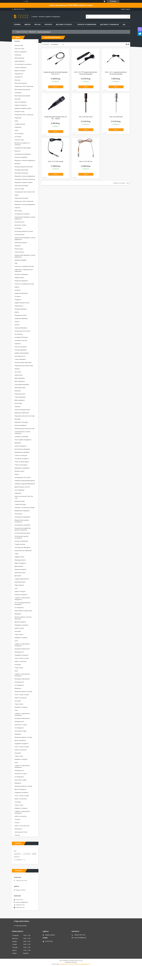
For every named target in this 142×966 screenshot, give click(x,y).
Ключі (16, 641)
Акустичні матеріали (21, 346)
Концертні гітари (19, 111)
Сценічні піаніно (19, 252)
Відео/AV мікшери (20, 70)
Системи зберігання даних (22, 533)
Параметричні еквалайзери (23, 148)
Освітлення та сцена (21, 724)
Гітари (16, 553)
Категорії (17, 41)
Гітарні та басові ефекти (22, 461)
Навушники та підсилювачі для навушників (24, 270)
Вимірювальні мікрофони (22, 452)
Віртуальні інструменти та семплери (22, 143)
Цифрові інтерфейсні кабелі (23, 108)
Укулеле (17, 321)
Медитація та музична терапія (24, 182)
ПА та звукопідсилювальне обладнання (23, 603)
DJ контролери (19, 133)
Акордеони (18, 299)
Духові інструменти (20, 622)
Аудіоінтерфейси (20, 61)
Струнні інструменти (21, 67)
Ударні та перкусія (20, 591)
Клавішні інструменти (21, 594)
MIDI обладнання (20, 381)
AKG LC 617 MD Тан (85, 161)
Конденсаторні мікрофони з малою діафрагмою (25, 218)
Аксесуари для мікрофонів (22, 517)
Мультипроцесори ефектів (22, 89)
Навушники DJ (19, 73)
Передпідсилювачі (20, 560)
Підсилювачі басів (20, 387)
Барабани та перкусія (21, 637)
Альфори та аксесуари (21, 436)
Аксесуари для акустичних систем (25, 192)
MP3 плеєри (18, 210)
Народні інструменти (21, 105)
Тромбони (18, 245)
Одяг (16, 263)
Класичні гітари (19, 140)
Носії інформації (19, 490)
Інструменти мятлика (21, 340)
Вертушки (17, 80)
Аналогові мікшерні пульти (22, 409)
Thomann (17, 835)
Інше (16, 588)
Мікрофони (32, 32)
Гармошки (18, 343)
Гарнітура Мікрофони (21, 328)
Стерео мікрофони (20, 359)
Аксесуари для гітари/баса (22, 525)
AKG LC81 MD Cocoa (85, 117)
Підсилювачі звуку (20, 572)
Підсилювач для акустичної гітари (25, 416)
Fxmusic (17, 822)
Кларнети (17, 207)
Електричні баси (19, 222)
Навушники (18, 118)
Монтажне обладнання (21, 274)
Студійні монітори (20, 124)
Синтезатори (18, 514)
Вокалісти (17, 151)
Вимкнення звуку (20, 501)
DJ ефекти (18, 296)
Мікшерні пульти (19, 471)
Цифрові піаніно (19, 277)
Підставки (17, 99)
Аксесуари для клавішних (22, 214)
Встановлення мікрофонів (22, 449)
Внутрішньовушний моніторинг (24, 166)
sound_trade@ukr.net (22, 902)
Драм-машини (19, 566)
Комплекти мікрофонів (21, 541)
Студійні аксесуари (20, 504)
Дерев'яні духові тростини (22, 487)
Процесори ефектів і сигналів (23, 691)
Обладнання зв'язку (20, 315)
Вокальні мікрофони (21, 51)
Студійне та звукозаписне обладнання (22, 598)
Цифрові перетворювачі (22, 353)
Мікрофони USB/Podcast (22, 413)
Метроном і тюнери (20, 225)
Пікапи (17, 474)
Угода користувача (21, 925)
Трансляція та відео (20, 731)
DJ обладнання (19, 607)
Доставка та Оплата (64, 24)
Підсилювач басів (20, 394)
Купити (56, 86)
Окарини (17, 368)
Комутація (18, 391)
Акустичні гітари (19, 48)
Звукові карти (19, 375)
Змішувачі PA (18, 77)
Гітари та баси (19, 634)
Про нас (37, 24)
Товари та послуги (22, 32)
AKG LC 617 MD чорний (55, 161)
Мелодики (18, 419)
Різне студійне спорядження (23, 439)
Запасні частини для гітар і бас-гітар (24, 497)
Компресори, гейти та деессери (24, 86)
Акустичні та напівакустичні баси (24, 266)
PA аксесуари (19, 334)
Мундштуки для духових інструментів (22, 521)
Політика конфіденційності (82, 964)
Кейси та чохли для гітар (22, 825)
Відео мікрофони (20, 378)
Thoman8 (17, 819)
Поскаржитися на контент (67, 964)
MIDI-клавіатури (19, 58)
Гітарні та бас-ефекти (21, 465)
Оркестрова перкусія (21, 83)
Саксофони (18, 92)
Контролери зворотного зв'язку (24, 231)
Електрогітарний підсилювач (23, 362)
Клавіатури (18, 55)
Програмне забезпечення (22, 649)
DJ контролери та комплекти (23, 64)
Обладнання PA (19, 652)
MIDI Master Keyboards (21, 173)
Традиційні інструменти (21, 625)
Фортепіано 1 (18, 829)
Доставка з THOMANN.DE (109, 24)
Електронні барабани (21, 157)
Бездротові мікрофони (21, 280)
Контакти (48, 24)
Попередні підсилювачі (21, 170)
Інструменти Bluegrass (21, 337)
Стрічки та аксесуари (21, 455)
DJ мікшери (18, 228)
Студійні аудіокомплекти (22, 579)
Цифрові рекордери (20, 260)
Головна (17, 24)
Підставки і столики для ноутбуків (25, 507)
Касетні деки (18, 403)
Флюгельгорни (19, 249)
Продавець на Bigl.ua (71, 962)
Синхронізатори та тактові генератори (22, 432)
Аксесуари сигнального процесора (25, 179)
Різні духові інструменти (22, 458)
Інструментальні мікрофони (23, 154)
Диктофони (18, 575)
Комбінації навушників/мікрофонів (25, 480)
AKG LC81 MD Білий (116, 117)
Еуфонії (17, 287)
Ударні (16, 195)
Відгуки (27, 24)
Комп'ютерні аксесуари (21, 185)
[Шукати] (128, 17)
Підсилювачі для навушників (23, 550)
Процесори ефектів (20, 569)
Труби (16, 121)
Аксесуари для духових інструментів (21, 537)
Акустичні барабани (20, 102)
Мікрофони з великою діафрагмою (25, 160)
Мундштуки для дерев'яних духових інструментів (23, 529)
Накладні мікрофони (21, 309)
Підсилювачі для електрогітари (24, 365)
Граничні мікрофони (20, 425)
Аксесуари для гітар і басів (22, 477)
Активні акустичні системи (22, 331)
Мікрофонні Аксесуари (21, 422)
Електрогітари (19, 45)
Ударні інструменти (20, 563)
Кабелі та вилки (19, 628)
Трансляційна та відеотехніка (23, 610)
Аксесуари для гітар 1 (21, 832)
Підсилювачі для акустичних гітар (25, 428)
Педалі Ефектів (19, 585)
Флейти (17, 312)
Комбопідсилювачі (20, 582)
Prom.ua (80, 960)
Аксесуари (18, 631)
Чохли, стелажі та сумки (22, 658)
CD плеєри (18, 136)
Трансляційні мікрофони (22, 384)
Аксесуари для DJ (20, 356)
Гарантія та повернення (86, 24)
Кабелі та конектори (20, 661)
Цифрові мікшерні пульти (22, 302)
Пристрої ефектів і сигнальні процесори (23, 617)
